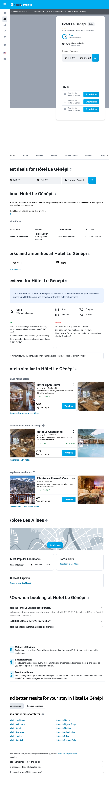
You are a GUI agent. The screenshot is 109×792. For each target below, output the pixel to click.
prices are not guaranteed (75, 762)
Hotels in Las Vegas (24, 729)
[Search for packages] (5, 31)
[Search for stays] (5, 19)
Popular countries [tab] (44, 714)
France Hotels (27, 12)
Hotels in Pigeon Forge (70, 733)
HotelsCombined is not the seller (61, 770)
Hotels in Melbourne (25, 733)
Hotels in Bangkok (24, 749)
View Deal (77, 409)
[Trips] (5, 45)
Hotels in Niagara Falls (70, 749)
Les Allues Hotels (68, 12)
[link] (33, 416)
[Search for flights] (5, 13)
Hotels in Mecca (67, 729)
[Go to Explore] (5, 37)
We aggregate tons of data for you (61, 775)
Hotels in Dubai (22, 737)
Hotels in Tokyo (67, 745)
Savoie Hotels (47, 12)
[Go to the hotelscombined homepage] (21, 4)
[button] (5, 4)
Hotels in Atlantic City (69, 741)
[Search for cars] (5, 25)
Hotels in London (23, 745)
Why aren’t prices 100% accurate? (61, 780)
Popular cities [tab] (24, 714)
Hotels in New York (24, 741)
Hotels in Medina (67, 737)
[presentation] (79, 169)
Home (16, 12)
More (17, 214)
